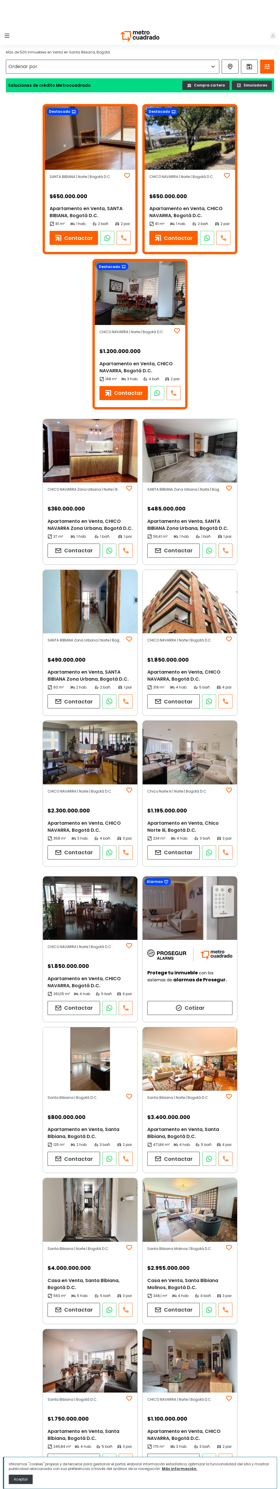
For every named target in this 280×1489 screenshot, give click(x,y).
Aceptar (21, 1479)
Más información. (179, 1468)
